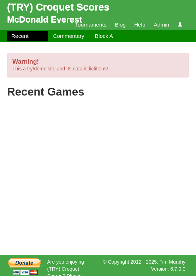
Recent (20, 36)
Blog (120, 25)
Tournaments (90, 25)
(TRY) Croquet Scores (58, 6)
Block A (104, 36)
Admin (161, 25)
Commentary (68, 36)
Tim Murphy (172, 262)
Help (139, 25)
